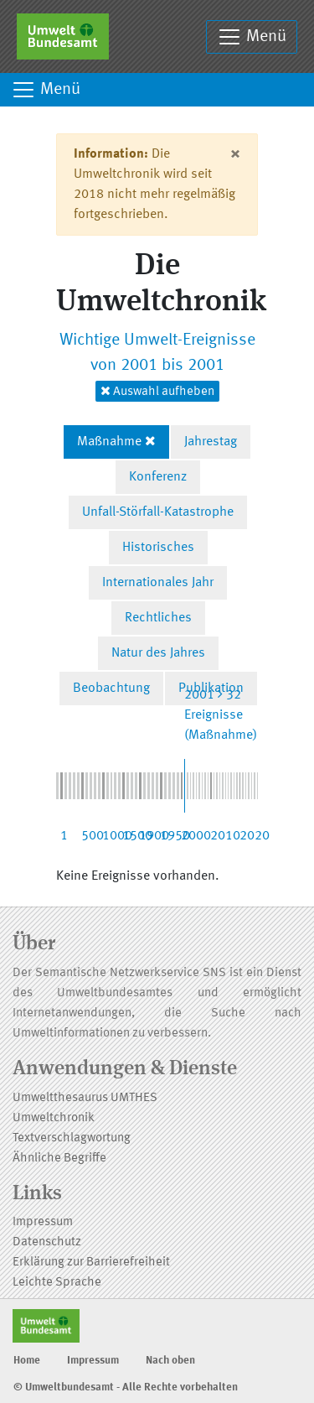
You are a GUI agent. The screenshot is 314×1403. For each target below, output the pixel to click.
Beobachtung (111, 688)
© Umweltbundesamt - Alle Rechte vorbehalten (125, 1387)
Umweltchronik (54, 1118)
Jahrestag (210, 442)
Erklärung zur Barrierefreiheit (91, 1262)
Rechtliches (158, 618)
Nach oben (170, 1360)
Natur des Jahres (158, 653)
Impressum (43, 1222)
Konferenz (158, 477)
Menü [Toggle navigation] (251, 36)
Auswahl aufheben (157, 391)
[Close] (234, 154)
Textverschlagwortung (72, 1138)
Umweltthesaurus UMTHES (85, 1098)
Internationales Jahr (158, 583)
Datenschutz (47, 1242)
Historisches (158, 547)
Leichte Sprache (57, 1282)
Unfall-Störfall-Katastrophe (158, 512)
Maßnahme (109, 442)
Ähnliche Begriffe (59, 1158)
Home (26, 1360)
